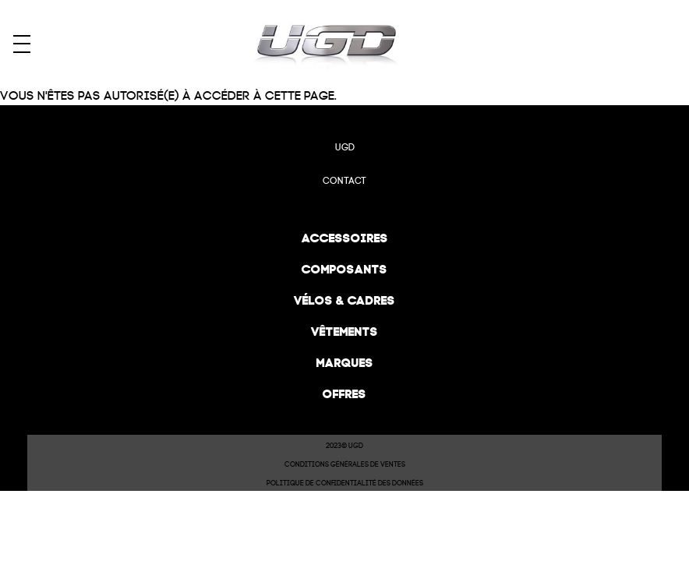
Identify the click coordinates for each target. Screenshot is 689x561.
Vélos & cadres (344, 300)
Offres (344, 393)
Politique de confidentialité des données (345, 483)
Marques (344, 362)
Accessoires (345, 238)
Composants (344, 269)
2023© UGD (344, 446)
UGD (345, 147)
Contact (344, 180)
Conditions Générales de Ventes (344, 464)
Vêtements (344, 331)
